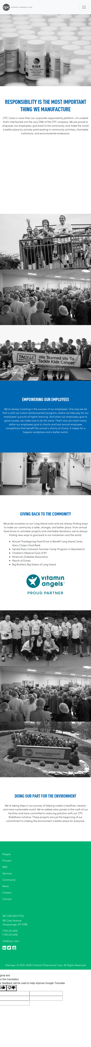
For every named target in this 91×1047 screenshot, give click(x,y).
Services (7, 873)
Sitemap (10, 965)
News (5, 886)
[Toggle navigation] (84, 7)
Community (9, 879)
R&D (4, 867)
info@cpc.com (10, 941)
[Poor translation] (12, 988)
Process (6, 860)
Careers (7, 892)
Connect (7, 899)
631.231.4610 (11, 930)
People (6, 854)
